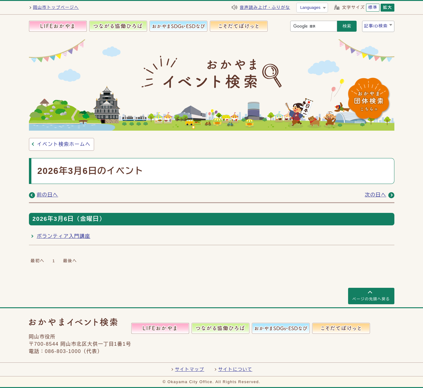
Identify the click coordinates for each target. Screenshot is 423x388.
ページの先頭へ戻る (371, 299)
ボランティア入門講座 (63, 236)
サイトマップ (189, 369)
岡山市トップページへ (56, 7)
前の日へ (47, 194)
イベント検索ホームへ (64, 144)
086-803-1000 (63, 351)
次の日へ (375, 194)
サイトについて (235, 369)
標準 (372, 7)
